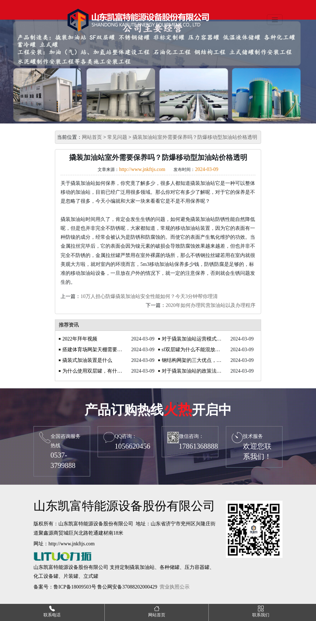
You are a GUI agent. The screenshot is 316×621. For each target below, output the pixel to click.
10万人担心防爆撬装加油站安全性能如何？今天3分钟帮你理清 (149, 296)
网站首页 (92, 137)
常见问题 (117, 137)
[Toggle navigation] (275, 19)
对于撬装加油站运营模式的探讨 (192, 339)
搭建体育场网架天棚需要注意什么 (92, 349)
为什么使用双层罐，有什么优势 (92, 371)
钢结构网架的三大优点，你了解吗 (192, 360)
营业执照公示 (175, 587)
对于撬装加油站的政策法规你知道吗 (192, 371)
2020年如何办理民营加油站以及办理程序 (210, 305)
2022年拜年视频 (79, 339)
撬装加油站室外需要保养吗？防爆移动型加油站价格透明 (195, 137)
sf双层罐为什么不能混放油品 (192, 349)
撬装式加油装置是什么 (87, 360)
